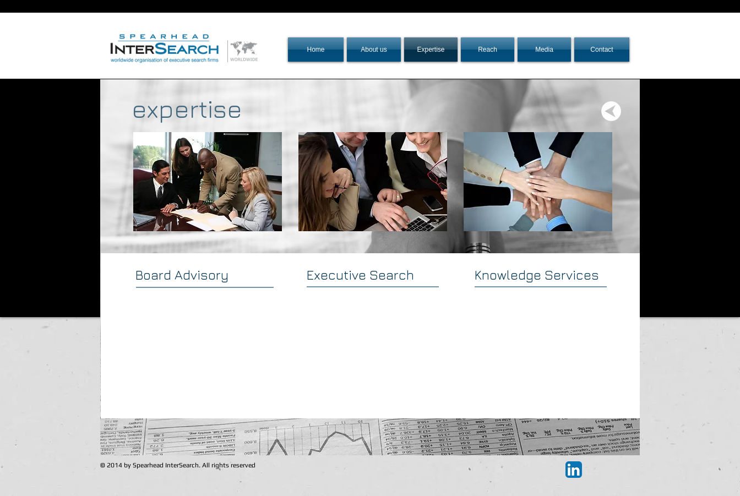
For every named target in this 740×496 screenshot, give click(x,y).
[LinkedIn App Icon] (573, 469)
